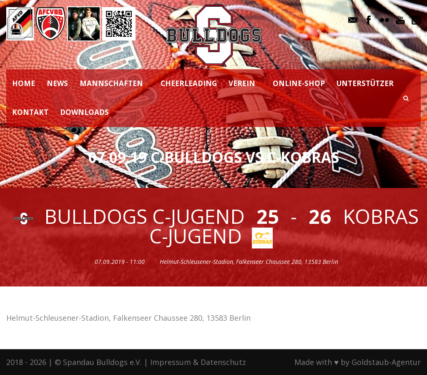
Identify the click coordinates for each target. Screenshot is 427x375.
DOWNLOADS (84, 112)
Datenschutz (223, 362)
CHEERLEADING (189, 83)
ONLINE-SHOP (299, 83)
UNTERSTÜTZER (365, 83)
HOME (23, 83)
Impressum (170, 362)
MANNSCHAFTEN (111, 83)
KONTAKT (30, 112)
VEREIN (242, 83)
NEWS (57, 83)
